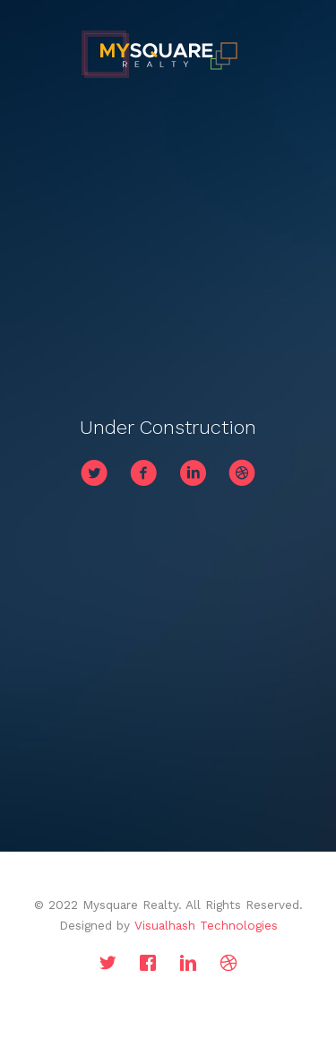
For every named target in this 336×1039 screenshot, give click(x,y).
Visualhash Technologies (206, 925)
